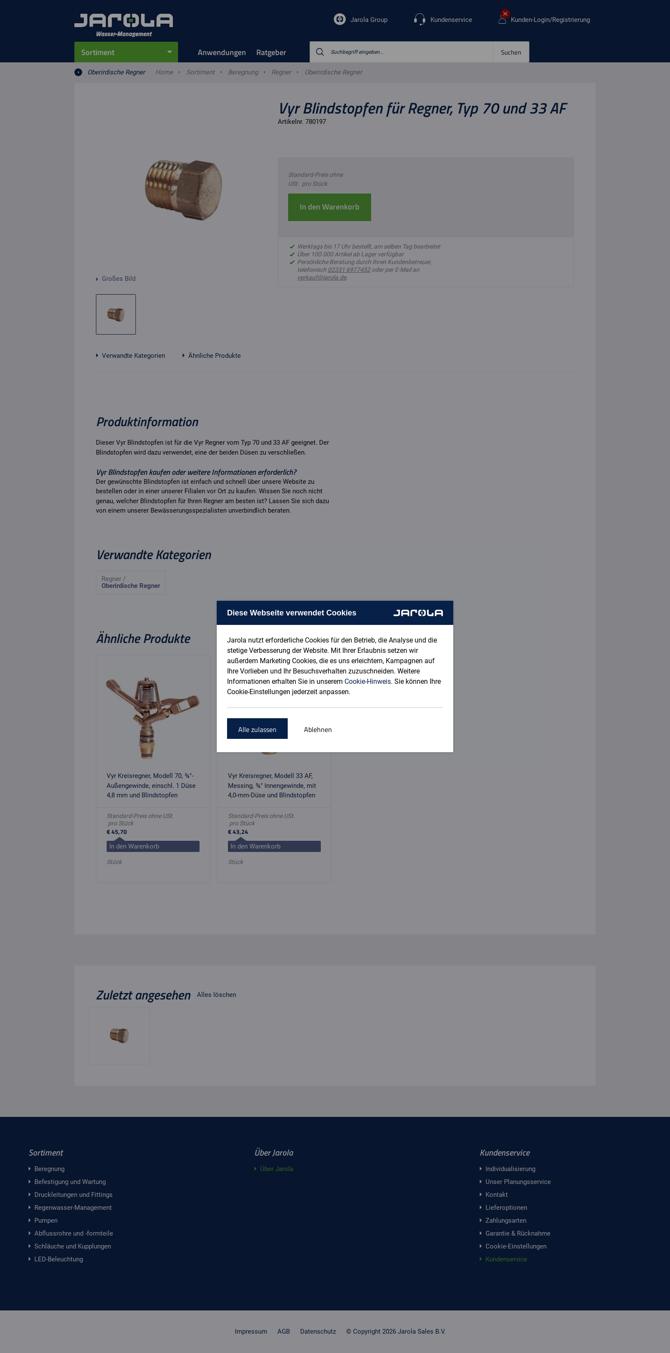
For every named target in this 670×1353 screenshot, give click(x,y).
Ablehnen (318, 729)
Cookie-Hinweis (367, 681)
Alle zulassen (257, 729)
